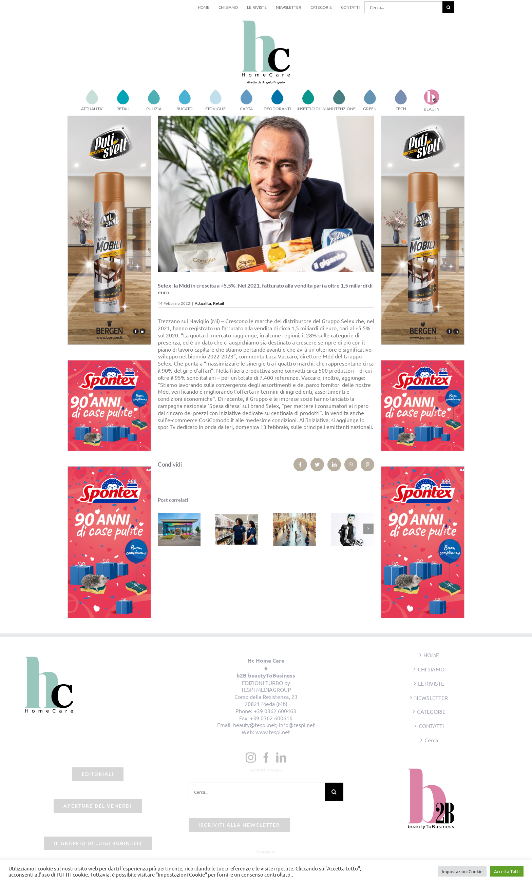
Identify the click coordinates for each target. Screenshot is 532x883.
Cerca (431, 740)
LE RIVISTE (431, 683)
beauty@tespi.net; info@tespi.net (274, 724)
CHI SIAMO (431, 669)
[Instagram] (251, 757)
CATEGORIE (431, 711)
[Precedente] (163, 529)
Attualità (203, 303)
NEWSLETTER (431, 697)
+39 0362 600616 (271, 717)
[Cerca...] (403, 7)
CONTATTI (431, 725)
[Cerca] (448, 7)
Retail (218, 303)
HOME (431, 654)
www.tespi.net (272, 731)
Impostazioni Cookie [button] (462, 871)
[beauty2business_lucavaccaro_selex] (266, 194)
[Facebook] (266, 757)
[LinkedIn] (281, 757)
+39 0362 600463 (275, 710)
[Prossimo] (368, 529)
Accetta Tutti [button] (506, 871)
